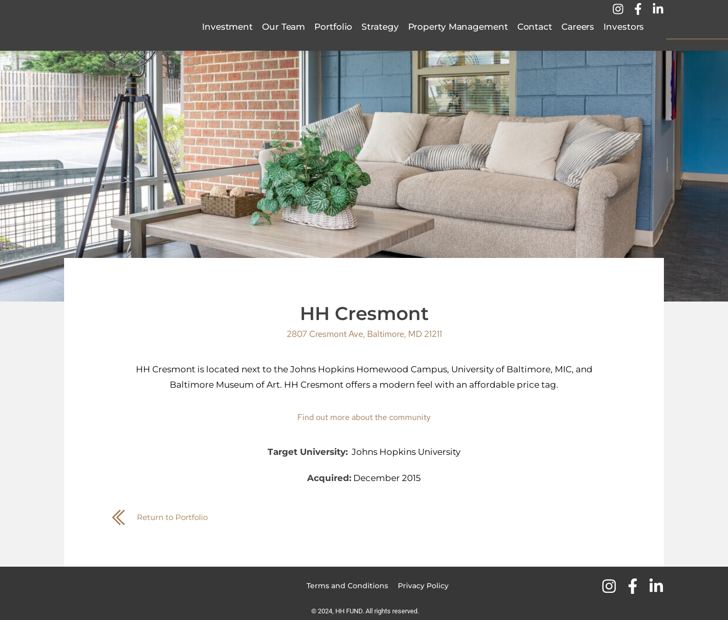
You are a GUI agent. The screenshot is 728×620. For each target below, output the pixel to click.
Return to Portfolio (177, 517)
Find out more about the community (364, 417)
